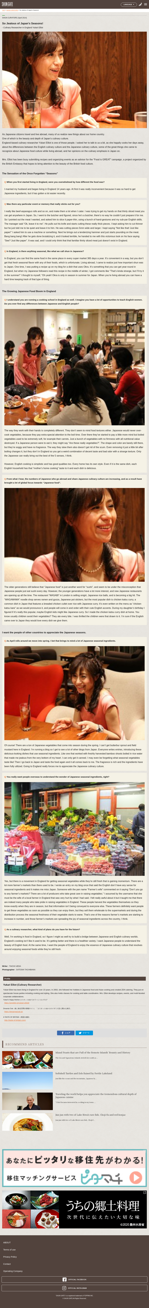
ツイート (84, 1033)
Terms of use (9, 1250)
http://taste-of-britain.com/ (15, 1020)
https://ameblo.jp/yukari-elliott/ (16, 1003)
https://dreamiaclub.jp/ (13, 1012)
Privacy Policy (10, 1257)
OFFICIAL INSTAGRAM (74, 1288)
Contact (7, 1264)
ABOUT (7, 1242)
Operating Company (13, 1271)
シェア (65, 1033)
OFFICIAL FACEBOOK (75, 1279)
